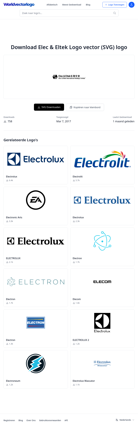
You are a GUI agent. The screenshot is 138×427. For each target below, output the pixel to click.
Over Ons (31, 420)
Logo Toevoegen (114, 4)
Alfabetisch (52, 4)
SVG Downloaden (49, 107)
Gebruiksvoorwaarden (50, 420)
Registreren (9, 420)
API (66, 420)
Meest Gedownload (71, 4)
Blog (88, 4)
